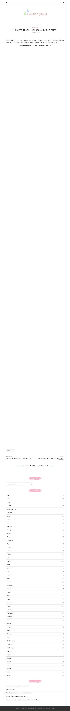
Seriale (35, 634)
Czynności (35, 513)
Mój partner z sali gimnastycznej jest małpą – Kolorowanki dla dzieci (22, 700)
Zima (35, 672)
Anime (35, 495)
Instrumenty (35, 551)
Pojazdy (35, 596)
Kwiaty (35, 565)
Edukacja (35, 530)
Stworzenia (35, 644)
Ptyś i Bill (35, 623)
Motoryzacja (35, 27)
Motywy (35, 589)
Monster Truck (10, 450)
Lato (35, 571)
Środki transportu (35, 641)
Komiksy (35, 561)
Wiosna (35, 662)
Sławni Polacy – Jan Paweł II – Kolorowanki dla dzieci (18, 693)
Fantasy (35, 533)
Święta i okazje (35, 648)
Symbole (35, 651)
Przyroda (35, 617)
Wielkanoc (35, 658)
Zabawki (35, 665)
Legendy (35, 575)
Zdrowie (35, 668)
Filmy (35, 537)
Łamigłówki (35, 568)
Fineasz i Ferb (35, 540)
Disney (35, 516)
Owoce (35, 592)
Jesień (35, 558)
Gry (35, 544)
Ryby (35, 630)
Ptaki (35, 620)
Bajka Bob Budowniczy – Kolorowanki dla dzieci (17, 686)
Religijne (35, 627)
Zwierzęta (35, 675)
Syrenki (35, 655)
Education (35, 526)
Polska (35, 599)
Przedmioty (35, 613)
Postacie (35, 606)
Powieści (35, 610)
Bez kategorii (35, 506)
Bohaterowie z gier (35, 509)
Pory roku (35, 603)
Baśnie (35, 502)
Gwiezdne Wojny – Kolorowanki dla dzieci (16, 696)
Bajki (35, 499)
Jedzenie (35, 554)
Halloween (35, 547)
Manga (35, 578)
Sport (35, 637)
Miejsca (35, 582)
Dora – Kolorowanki (10, 689)
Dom (35, 523)
